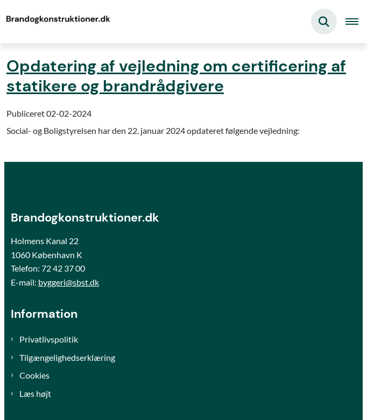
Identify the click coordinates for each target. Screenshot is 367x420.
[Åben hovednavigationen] (356, 21)
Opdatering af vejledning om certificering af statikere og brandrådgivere (176, 75)
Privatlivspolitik (48, 339)
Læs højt (35, 393)
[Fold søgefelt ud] (324, 21)
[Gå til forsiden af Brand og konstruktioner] (57, 21)
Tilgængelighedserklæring (67, 357)
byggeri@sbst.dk (68, 282)
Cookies (34, 375)
